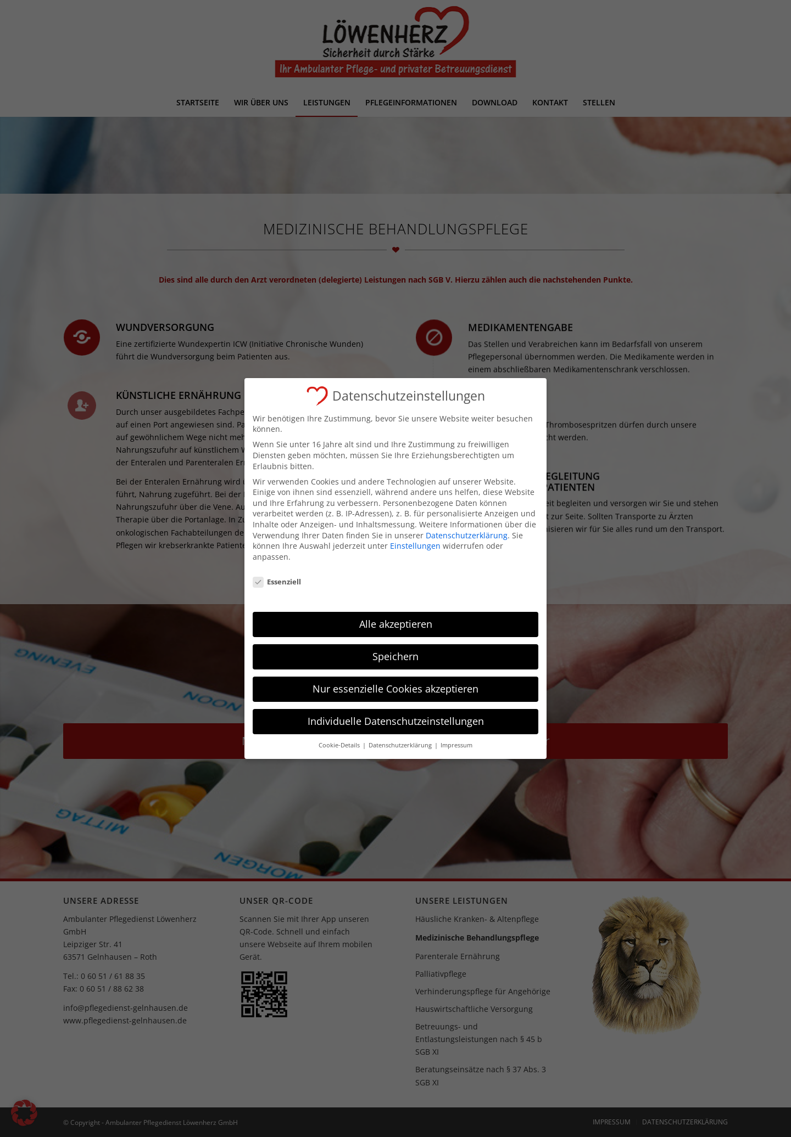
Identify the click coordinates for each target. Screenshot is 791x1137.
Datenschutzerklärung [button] (401, 737)
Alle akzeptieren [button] (395, 616)
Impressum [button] (456, 737)
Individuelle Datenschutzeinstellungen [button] (396, 713)
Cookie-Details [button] (340, 737)
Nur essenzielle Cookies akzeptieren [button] (395, 681)
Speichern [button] (395, 648)
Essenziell (277, 574)
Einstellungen (415, 538)
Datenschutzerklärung (467, 527)
